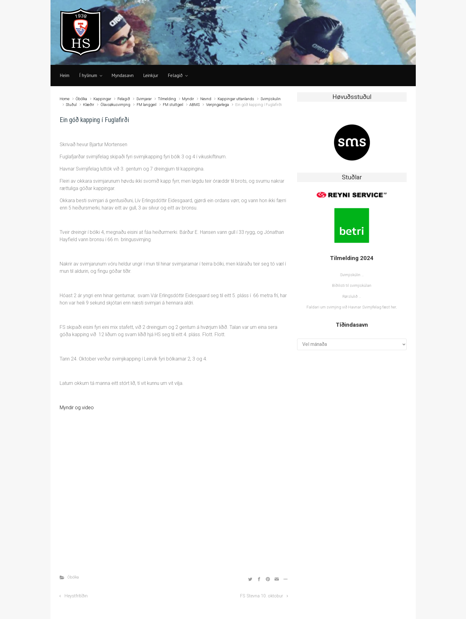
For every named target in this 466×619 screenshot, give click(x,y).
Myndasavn (123, 75)
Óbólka (81, 99)
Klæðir (88, 104)
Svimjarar (144, 99)
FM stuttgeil (173, 104)
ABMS (194, 104)
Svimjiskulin (271, 99)
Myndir (188, 99)
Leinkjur (150, 75)
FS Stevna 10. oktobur (261, 596)
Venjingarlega (217, 104)
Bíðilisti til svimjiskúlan (351, 285)
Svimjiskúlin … (352, 275)
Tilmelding (167, 99)
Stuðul (71, 104)
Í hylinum (88, 75)
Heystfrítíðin (76, 596)
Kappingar (102, 99)
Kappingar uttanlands (236, 99)
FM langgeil (146, 104)
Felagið (175, 75)
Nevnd (205, 99)
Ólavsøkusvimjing (115, 104)
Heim (64, 75)
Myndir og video (77, 407)
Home (64, 99)
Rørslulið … (351, 296)
